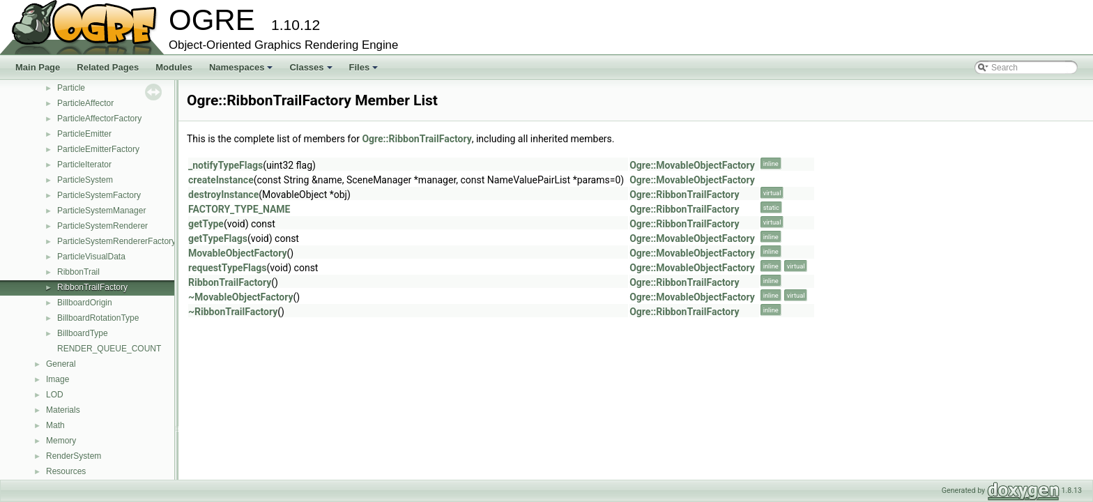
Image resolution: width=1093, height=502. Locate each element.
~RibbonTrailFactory (232, 311)
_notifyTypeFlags (225, 165)
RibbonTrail (78, 272)
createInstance (221, 179)
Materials (63, 410)
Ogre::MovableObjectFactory (692, 165)
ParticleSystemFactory (99, 195)
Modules (173, 67)
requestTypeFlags (227, 267)
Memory (61, 441)
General (61, 364)
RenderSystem (73, 456)
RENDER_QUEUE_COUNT (109, 348)
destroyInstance (223, 194)
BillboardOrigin (84, 302)
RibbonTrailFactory (92, 287)
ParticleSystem (85, 180)
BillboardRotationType (98, 318)
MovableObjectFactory (237, 253)
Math (55, 425)
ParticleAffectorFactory (99, 118)
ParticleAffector (85, 103)
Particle (71, 88)
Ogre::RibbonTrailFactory (416, 138)
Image (57, 379)
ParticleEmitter (84, 134)
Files (365, 71)
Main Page (37, 67)
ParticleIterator (84, 164)
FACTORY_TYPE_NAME (239, 209)
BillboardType (82, 333)
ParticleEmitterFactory (98, 149)
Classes (311, 71)
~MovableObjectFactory (240, 297)
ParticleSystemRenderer (102, 226)
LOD (54, 395)
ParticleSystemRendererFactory (116, 241)
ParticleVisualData (91, 256)
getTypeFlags (217, 238)
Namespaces (242, 71)
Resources (66, 471)
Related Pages (108, 67)
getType (206, 223)
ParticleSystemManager (101, 210)
